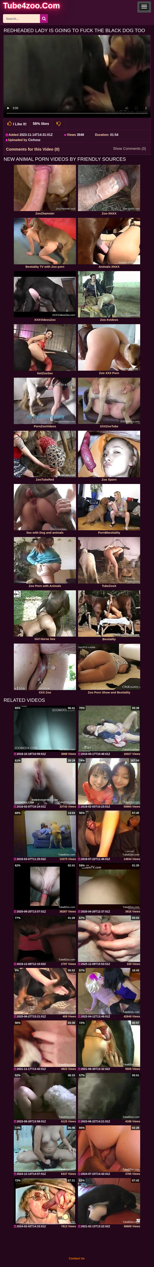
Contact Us (77, 1258)
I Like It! (16, 123)
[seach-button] (44, 18)
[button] (144, 7)
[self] (25, 6)
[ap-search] (25, 18)
